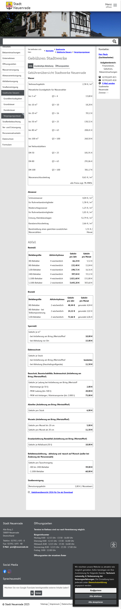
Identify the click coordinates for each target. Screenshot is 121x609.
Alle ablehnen (96, 596)
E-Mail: (6, 547)
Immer (38, 593)
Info (30, 66)
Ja (32, 593)
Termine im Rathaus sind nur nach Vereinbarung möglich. (59, 529)
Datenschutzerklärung (98, 582)
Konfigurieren (95, 590)
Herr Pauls (103, 54)
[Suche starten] (114, 41)
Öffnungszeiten (62, 66)
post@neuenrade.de (19, 547)
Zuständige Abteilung (43, 66)
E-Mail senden (108, 83)
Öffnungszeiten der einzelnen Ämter (50, 555)
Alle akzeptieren (96, 602)
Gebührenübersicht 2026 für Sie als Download (50, 492)
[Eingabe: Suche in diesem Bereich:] (58, 41)
